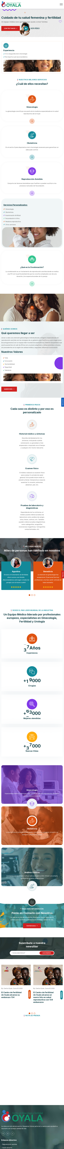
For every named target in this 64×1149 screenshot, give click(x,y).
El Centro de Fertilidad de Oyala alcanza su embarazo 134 (11, 994)
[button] (29, 595)
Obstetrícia (32, 829)
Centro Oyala (8, 988)
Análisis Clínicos (32, 872)
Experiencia (8, 50)
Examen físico (32, 468)
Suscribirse (47, 953)
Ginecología (32, 790)
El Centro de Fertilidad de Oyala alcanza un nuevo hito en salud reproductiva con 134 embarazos (43, 997)
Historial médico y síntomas (32, 434)
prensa (29, 994)
